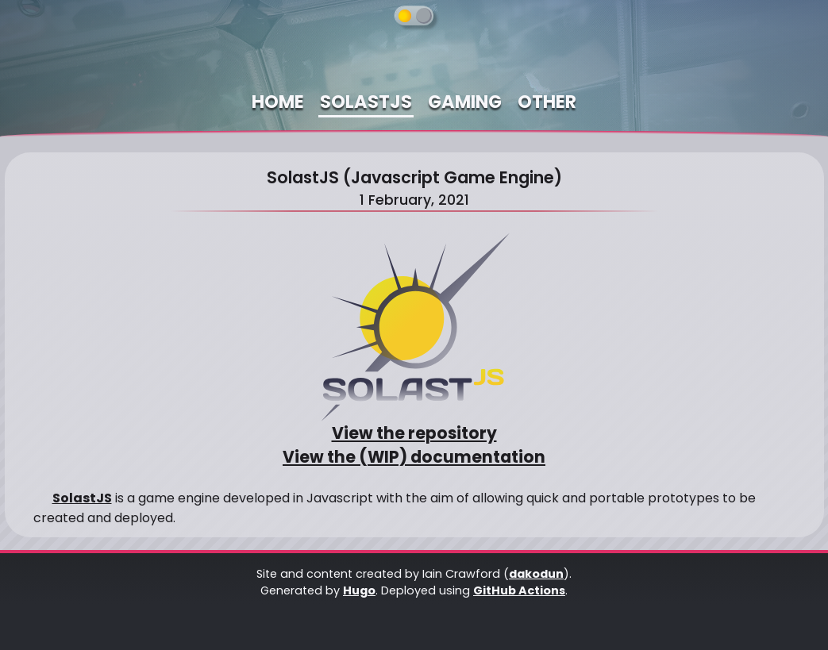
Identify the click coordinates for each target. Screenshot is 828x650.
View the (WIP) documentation (414, 457)
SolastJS (82, 498)
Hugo (359, 590)
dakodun (536, 574)
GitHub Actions (519, 590)
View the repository (414, 433)
